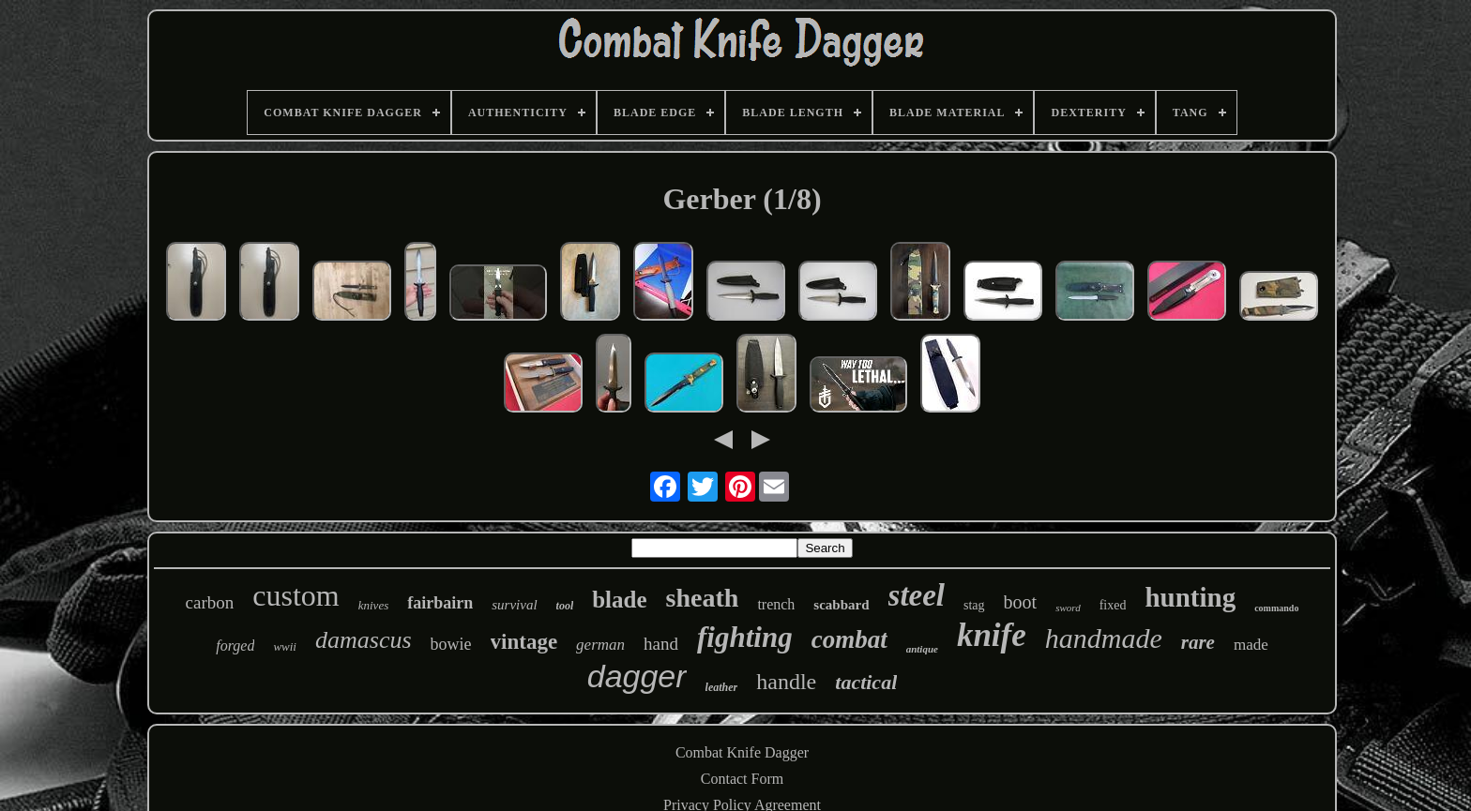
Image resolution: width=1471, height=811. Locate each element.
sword (1068, 607)
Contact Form (742, 779)
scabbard (841, 604)
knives (373, 605)
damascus (363, 639)
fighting (745, 637)
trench (776, 604)
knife (991, 635)
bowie (451, 644)
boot (1021, 602)
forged (235, 645)
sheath (702, 597)
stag (974, 605)
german (600, 644)
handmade (1103, 638)
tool (565, 605)
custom (295, 595)
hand (661, 643)
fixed (1113, 605)
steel (916, 595)
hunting (1190, 597)
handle (786, 681)
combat (849, 639)
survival (514, 604)
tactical (866, 682)
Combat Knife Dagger (742, 752)
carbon (210, 602)
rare (1198, 642)
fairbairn (440, 602)
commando (1276, 608)
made (1251, 644)
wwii (284, 646)
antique (922, 648)
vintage (524, 641)
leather (721, 687)
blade (619, 599)
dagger (637, 676)
